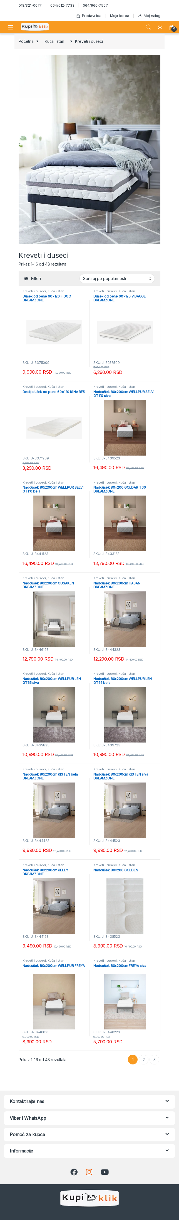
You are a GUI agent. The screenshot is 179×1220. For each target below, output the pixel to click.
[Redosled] (117, 278)
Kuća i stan (54, 41)
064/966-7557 (95, 5)
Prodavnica (88, 15)
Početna (26, 41)
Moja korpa (119, 15)
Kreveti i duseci (34, 291)
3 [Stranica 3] (154, 1059)
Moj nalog (149, 15)
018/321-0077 (30, 5)
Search (148, 27)
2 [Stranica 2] (144, 1059)
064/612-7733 (62, 5)
